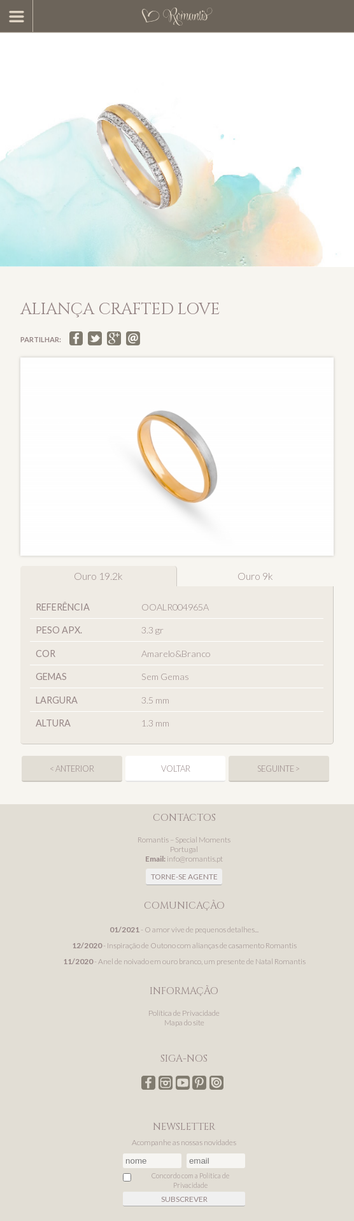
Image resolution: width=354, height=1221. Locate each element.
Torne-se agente (184, 876)
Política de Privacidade (184, 1013)
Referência (63, 607)
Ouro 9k (255, 576)
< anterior (72, 768)
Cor (45, 653)
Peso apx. (59, 630)
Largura (57, 700)
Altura (53, 723)
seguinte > (278, 768)
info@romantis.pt (195, 858)
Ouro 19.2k (98, 576)
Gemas (51, 676)
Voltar (175, 768)
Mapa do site (184, 1022)
